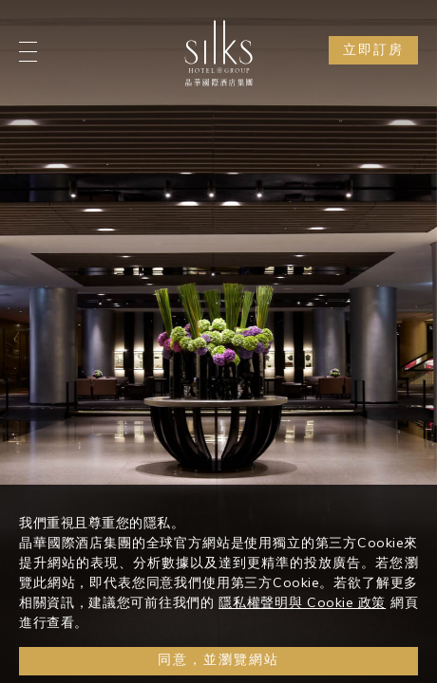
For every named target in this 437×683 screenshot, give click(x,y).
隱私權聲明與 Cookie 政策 (302, 615)
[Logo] (218, 53)
